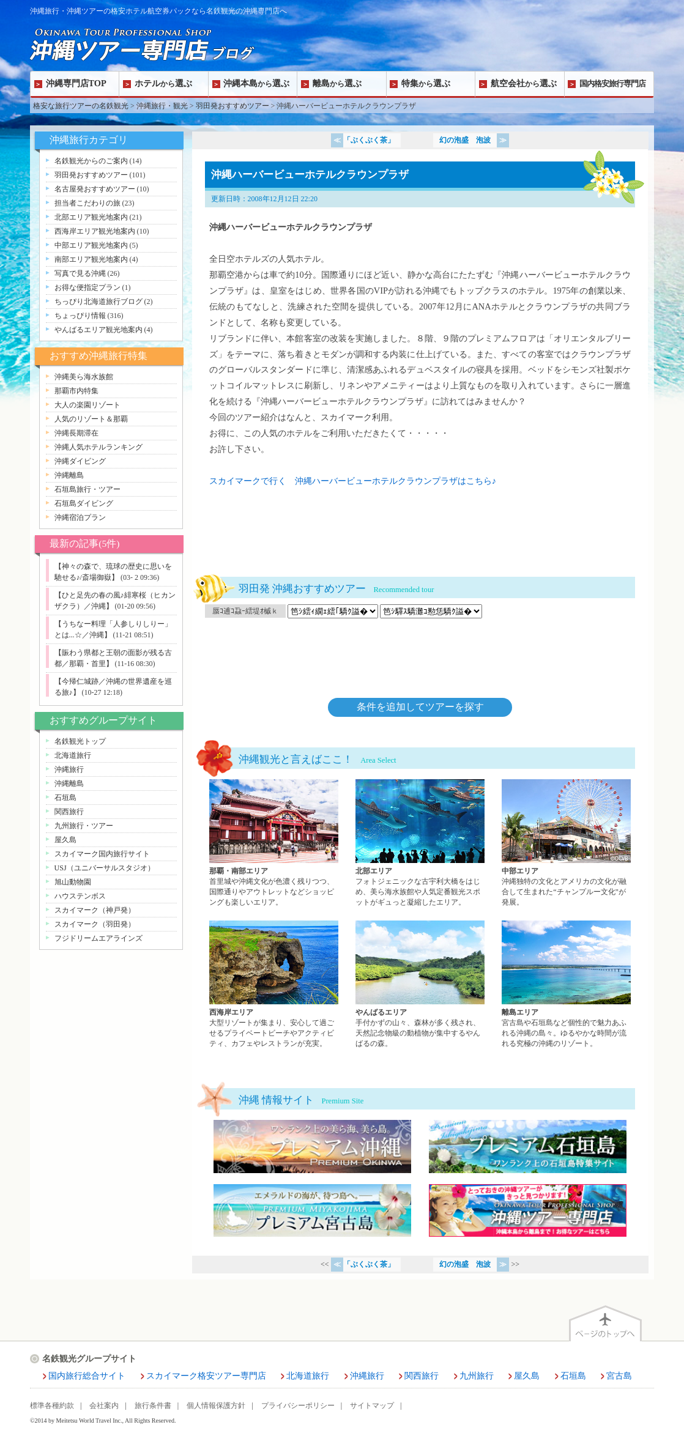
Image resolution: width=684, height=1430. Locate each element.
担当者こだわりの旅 (87, 203)
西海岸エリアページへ (274, 984)
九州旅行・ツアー (83, 825)
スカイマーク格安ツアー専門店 (206, 1375)
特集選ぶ (425, 83)
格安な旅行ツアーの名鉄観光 (80, 106)
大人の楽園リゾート (87, 405)
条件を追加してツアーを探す (420, 707)
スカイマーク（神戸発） (94, 910)
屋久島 (65, 839)
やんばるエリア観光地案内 (98, 329)
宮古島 (619, 1375)
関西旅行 (69, 811)
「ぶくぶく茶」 (369, 140)
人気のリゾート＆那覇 (91, 419)
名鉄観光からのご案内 (91, 161)
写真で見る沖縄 (80, 273)
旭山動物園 (72, 882)
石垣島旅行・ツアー (87, 489)
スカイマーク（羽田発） (94, 924)
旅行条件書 (153, 1405)
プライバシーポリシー (298, 1405)
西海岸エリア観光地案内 (94, 231)
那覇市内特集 (76, 391)
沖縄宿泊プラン (80, 517)
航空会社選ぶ (524, 83)
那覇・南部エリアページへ (274, 843)
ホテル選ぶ (163, 83)
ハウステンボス (80, 896)
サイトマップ (372, 1405)
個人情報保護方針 (216, 1405)
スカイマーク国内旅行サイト (102, 854)
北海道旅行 (72, 755)
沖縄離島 (69, 475)
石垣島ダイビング (83, 503)
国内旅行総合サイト (86, 1375)
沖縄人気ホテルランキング (98, 447)
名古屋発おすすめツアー (94, 189)
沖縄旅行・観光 (162, 106)
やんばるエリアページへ (420, 984)
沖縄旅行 (69, 769)
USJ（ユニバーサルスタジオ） (104, 868)
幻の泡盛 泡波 (465, 140)
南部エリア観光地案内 (91, 259)
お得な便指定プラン (87, 287)
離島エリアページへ (566, 984)
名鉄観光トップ (80, 741)
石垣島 (65, 797)
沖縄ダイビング (80, 461)
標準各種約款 (52, 1405)
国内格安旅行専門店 (612, 83)
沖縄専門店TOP (76, 83)
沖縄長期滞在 (76, 433)
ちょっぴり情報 (80, 315)
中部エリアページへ (566, 843)
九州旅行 (476, 1375)
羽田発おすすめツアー (232, 106)
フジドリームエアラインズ (98, 938)
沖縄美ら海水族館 (83, 376)
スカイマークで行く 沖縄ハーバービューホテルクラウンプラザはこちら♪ (352, 481)
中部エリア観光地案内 (91, 245)
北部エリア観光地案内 (91, 217)
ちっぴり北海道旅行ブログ (98, 301)
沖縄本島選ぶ (256, 83)
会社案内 (104, 1405)
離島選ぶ (337, 83)
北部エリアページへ (420, 843)
